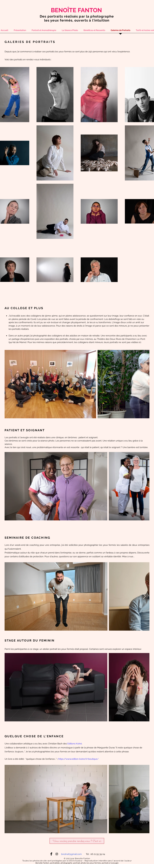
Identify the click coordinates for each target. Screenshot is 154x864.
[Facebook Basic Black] (51, 854)
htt (59, 759)
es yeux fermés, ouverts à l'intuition (77, 20)
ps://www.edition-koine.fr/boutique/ (80, 759)
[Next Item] (144, 384)
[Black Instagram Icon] (56, 854)
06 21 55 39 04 (97, 854)
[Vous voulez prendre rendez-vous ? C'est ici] (77, 841)
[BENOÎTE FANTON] (77, 10)
